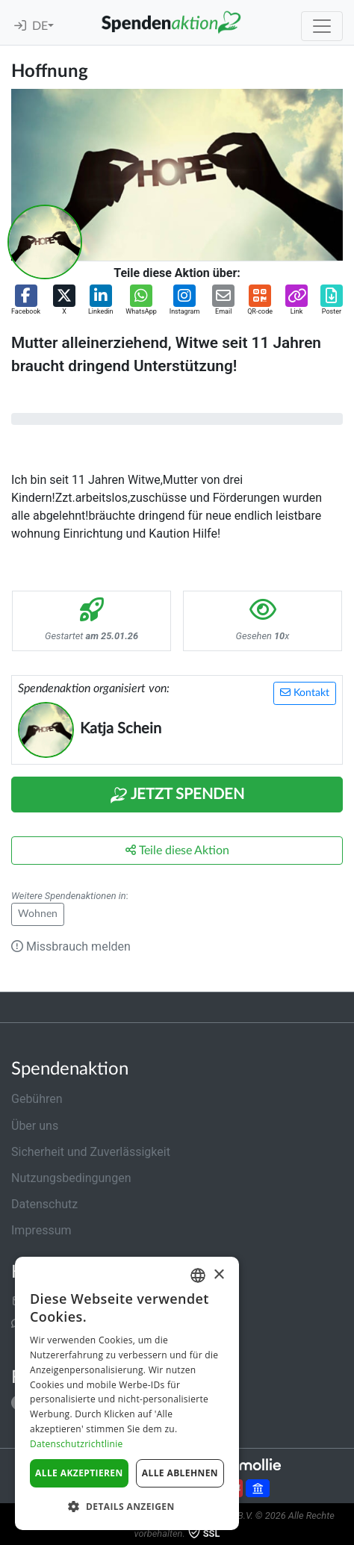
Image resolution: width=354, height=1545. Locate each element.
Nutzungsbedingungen (71, 1178)
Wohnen (38, 914)
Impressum (41, 1230)
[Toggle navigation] (322, 26)
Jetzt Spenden (177, 795)
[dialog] (127, 1393)
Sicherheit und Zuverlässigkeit (90, 1152)
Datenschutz (44, 1204)
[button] (25, 301)
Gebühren (37, 1099)
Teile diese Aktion (177, 850)
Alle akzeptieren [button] (79, 1473)
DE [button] (40, 26)
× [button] (218, 1275)
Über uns (34, 1126)
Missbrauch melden (71, 946)
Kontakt (304, 692)
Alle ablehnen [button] (180, 1473)
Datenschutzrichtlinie (76, 1443)
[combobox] (197, 1275)
